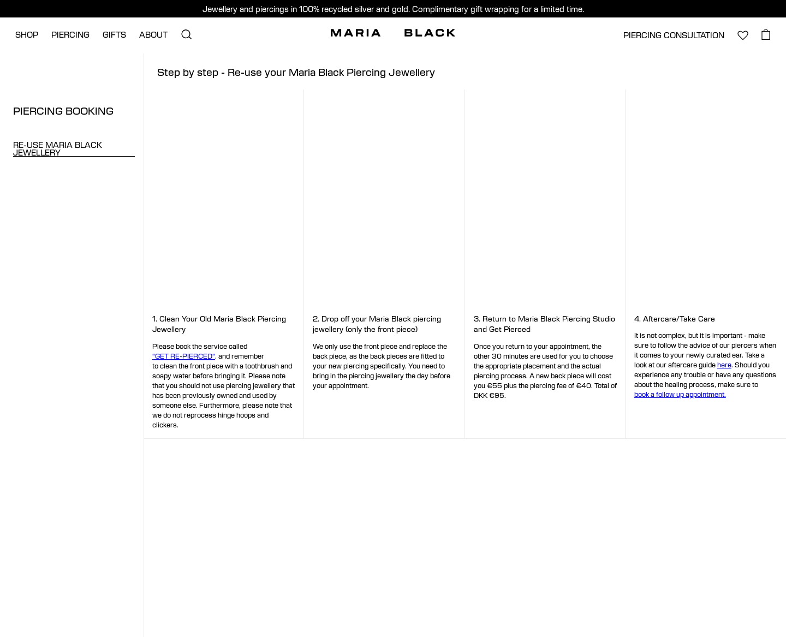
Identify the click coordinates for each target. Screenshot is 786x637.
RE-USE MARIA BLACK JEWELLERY (57, 149)
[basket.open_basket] (766, 34)
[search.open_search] (186, 34)
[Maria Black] (393, 33)
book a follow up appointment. (680, 394)
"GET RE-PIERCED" (183, 356)
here (724, 364)
